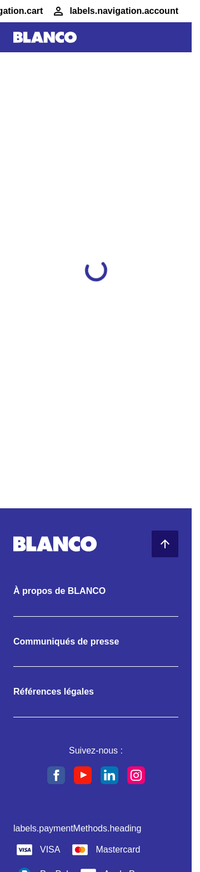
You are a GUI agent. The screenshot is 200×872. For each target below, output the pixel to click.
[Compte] (115, 11)
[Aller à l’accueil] (45, 37)
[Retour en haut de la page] (165, 544)
